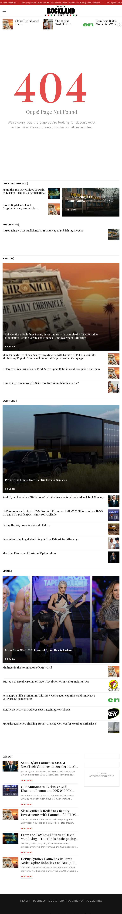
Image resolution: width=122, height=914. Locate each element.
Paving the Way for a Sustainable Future (26, 525)
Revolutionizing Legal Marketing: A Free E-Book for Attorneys (41, 539)
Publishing (94, 900)
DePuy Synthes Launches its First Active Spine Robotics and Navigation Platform (51, 369)
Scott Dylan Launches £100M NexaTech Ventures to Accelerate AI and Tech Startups (53, 3)
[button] (119, 24)
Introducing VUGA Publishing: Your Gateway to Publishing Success (90, 200)
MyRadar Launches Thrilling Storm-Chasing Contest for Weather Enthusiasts (50, 723)
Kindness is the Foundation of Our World (27, 667)
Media (52, 900)
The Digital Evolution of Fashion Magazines (66, 24)
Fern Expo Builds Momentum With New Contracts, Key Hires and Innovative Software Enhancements (49, 697)
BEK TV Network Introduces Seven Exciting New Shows (36, 709)
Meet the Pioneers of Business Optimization (29, 553)
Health (25, 900)
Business (39, 900)
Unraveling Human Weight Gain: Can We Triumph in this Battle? (41, 383)
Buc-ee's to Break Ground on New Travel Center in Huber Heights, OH (46, 681)
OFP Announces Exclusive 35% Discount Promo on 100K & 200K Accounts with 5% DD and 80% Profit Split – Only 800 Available (53, 512)
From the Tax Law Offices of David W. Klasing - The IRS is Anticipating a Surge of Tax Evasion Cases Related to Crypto (24, 194)
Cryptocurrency (71, 900)
